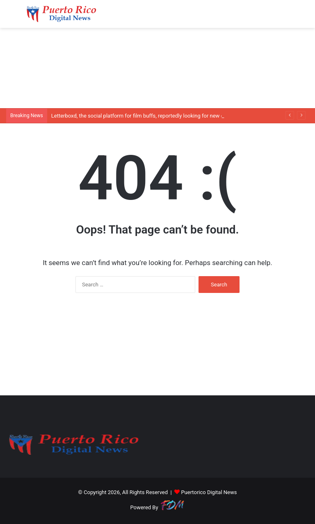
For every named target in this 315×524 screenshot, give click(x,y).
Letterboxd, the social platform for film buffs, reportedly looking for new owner (143, 116)
